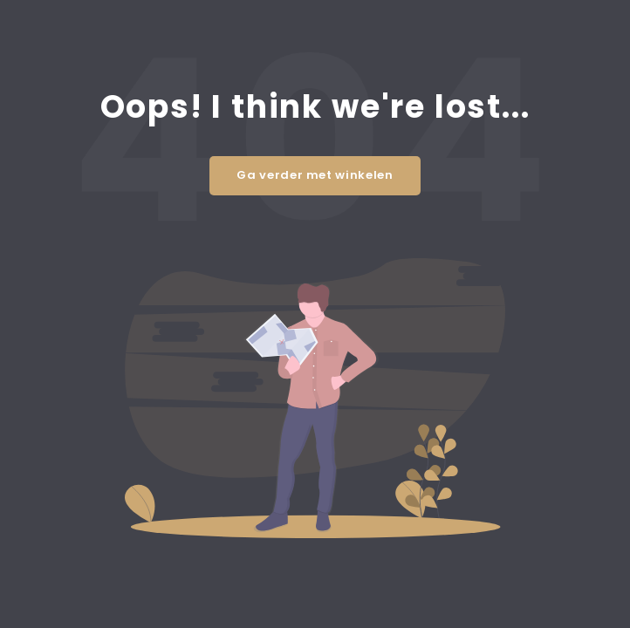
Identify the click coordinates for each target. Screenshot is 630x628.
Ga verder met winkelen (314, 175)
